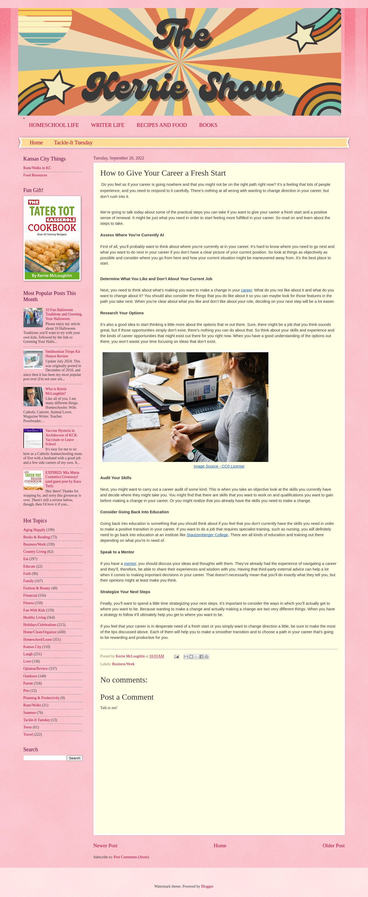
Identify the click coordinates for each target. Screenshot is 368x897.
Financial (30, 595)
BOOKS (208, 125)
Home (36, 142)
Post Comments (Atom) (131, 857)
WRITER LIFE (107, 125)
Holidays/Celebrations (40, 625)
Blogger (207, 886)
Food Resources (35, 175)
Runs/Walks (32, 705)
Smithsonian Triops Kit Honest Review (62, 354)
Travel (28, 734)
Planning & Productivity (41, 698)
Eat (25, 559)
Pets (26, 691)
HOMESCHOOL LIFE (54, 125)
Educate (29, 566)
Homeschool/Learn (37, 640)
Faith (27, 574)
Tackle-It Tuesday (73, 142)
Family (28, 581)
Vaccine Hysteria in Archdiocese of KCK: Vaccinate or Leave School (61, 437)
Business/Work (123, 664)
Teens (27, 727)
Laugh (28, 654)
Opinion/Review (35, 669)
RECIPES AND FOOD (162, 125)
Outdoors (30, 676)
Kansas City (32, 647)
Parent (28, 683)
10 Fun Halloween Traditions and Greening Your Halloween (63, 314)
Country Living (34, 552)
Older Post (334, 845)
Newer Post (105, 845)
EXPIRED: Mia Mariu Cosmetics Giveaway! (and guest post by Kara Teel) (63, 479)
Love (27, 661)
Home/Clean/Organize (40, 632)
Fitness (28, 603)
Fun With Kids (34, 610)
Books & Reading (36, 537)
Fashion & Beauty (36, 588)
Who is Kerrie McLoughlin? (55, 391)
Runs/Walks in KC (37, 168)
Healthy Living (34, 617)
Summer (29, 713)
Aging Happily (34, 530)
